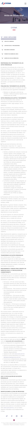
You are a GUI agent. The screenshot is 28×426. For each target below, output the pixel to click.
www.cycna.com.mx (17, 353)
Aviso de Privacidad (14, 423)
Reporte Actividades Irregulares (17, 424)
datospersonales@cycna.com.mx (9, 357)
